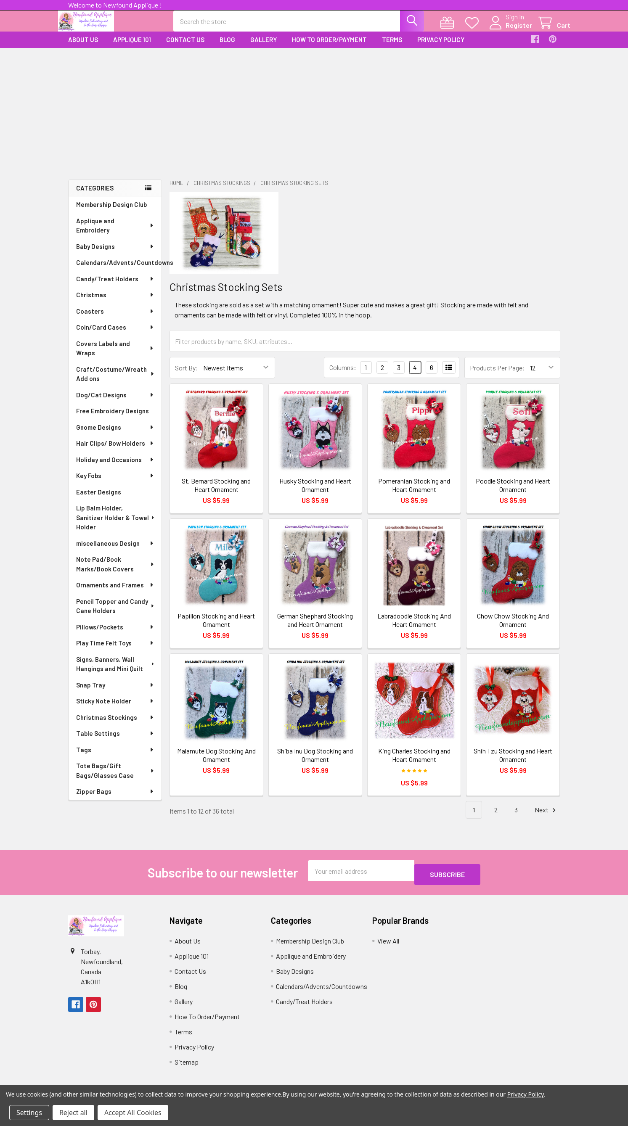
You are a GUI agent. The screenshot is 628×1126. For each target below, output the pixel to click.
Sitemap (187, 1066)
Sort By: (186, 375)
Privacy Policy (440, 47)
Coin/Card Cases (115, 334)
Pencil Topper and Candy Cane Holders (115, 613)
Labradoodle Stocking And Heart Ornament (414, 627)
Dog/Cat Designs (115, 402)
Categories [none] (95, 195)
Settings (29, 1112)
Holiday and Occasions (115, 467)
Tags (115, 757)
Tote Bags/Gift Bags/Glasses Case (115, 778)
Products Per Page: (497, 375)
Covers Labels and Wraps (115, 356)
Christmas (115, 302)
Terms (392, 47)
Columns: (342, 375)
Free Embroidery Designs (112, 418)
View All (388, 945)
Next (546, 817)
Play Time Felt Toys (115, 650)
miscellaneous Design (115, 551)
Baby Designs (115, 254)
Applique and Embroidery (115, 233)
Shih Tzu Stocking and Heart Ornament (513, 762)
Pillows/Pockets (115, 634)
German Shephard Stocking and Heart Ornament (315, 627)
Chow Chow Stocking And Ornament (513, 627)
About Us (83, 47)
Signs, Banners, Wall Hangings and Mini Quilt (116, 671)
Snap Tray (115, 692)
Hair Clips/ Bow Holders (115, 451)
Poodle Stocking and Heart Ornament (513, 492)
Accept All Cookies (133, 1112)
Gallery (263, 47)
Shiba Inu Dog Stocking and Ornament (315, 762)
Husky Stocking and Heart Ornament (315, 492)
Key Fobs (115, 483)
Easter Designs (98, 499)
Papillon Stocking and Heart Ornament (216, 627)
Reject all (73, 1112)
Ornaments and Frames (115, 592)
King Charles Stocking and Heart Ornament (414, 762)
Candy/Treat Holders (115, 286)
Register (509, 30)
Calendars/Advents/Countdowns (119, 270)
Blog (227, 47)
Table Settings (115, 741)
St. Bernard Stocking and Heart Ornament (216, 492)
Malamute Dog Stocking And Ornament (216, 762)
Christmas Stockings (115, 725)
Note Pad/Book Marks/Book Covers (115, 571)
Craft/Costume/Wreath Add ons (115, 381)
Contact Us (185, 47)
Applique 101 (132, 47)
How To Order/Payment (329, 47)
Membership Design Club (111, 212)
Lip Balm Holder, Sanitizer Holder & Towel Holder (116, 525)
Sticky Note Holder (115, 708)
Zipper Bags (115, 799)
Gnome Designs (115, 435)
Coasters (115, 318)
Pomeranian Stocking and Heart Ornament (414, 492)
